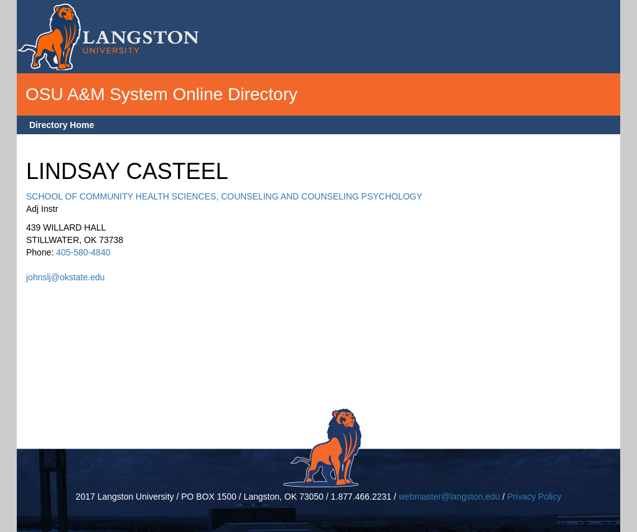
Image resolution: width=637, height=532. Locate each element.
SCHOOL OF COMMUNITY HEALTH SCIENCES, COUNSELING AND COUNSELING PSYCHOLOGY (224, 196)
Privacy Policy (534, 497)
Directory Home (61, 125)
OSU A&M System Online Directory (161, 94)
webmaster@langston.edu (449, 497)
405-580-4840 (83, 252)
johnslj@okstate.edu (65, 277)
